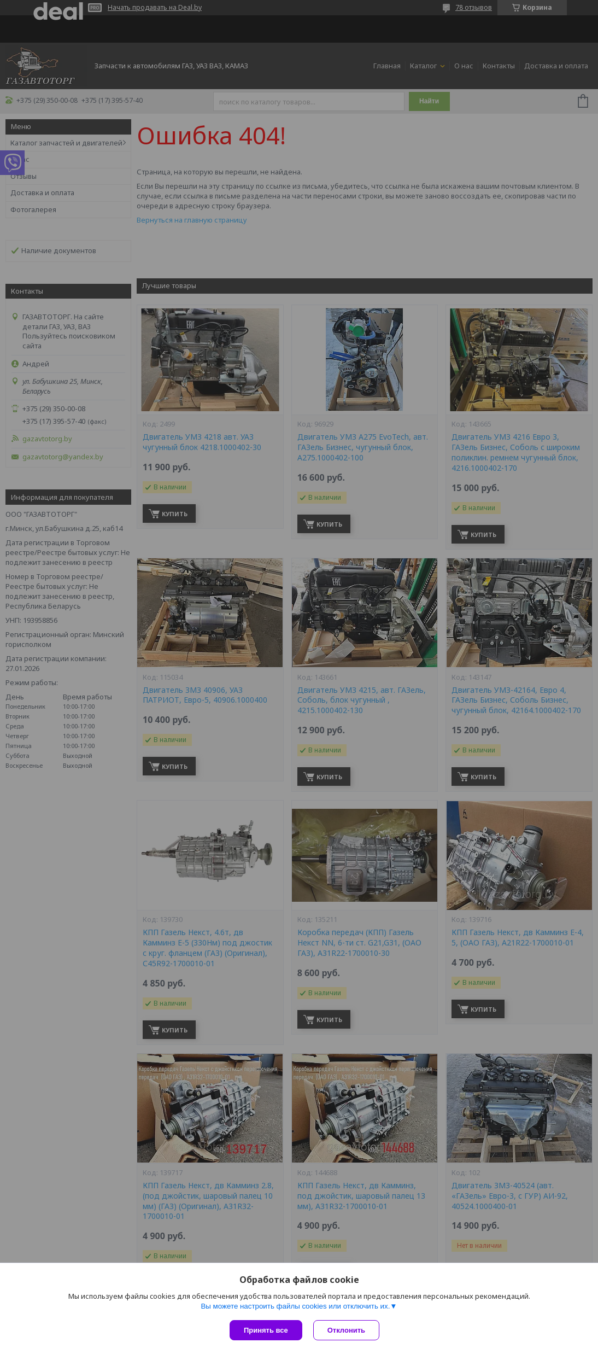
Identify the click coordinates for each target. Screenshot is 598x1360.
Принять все (266, 1330)
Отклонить (346, 1330)
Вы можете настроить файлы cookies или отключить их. (295, 1306)
